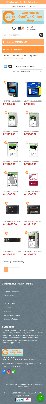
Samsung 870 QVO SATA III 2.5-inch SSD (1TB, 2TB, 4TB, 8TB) (12, 221)
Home (6, 55)
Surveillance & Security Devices (21, 338)
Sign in (32, 6)
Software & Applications (11, 343)
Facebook (4, 371)
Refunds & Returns (11, 319)
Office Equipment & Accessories (15, 335)
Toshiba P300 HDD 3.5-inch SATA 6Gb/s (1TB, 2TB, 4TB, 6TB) (33, 191)
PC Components (31, 55)
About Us (7, 288)
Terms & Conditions (11, 292)
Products (16, 55)
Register (22, 6)
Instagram (9, 371)
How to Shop (9, 311)
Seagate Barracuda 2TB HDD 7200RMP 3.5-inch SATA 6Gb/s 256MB (33, 131)
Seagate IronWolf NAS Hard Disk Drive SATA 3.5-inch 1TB (33, 251)
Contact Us (8, 307)
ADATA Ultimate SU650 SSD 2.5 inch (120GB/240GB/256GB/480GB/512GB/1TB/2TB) (33, 101)
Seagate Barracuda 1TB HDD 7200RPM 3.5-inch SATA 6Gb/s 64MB (12, 131)
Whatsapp (13, 371)
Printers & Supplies (27, 330)
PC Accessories (19, 333)
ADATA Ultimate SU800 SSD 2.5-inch (12, 101)
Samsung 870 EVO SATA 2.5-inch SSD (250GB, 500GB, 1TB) (33, 221)
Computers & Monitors (10, 330)
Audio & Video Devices (35, 333)
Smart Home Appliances (28, 340)
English (13, 6)
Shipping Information (12, 315)
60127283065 (21, 42)
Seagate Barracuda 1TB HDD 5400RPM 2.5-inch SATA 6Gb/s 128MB (33, 161)
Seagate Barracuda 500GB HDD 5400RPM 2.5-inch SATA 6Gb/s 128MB (12, 161)
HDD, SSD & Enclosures (13, 58)
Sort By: (16, 71)
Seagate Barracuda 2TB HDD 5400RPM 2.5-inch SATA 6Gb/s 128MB (12, 191)
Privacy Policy (9, 295)
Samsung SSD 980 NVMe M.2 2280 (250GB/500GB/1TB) (12, 251)
